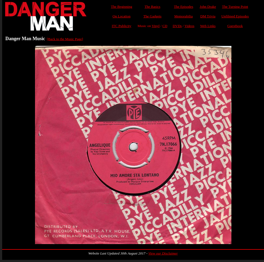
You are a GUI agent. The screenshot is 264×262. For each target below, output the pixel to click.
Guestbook (235, 26)
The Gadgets (152, 16)
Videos (189, 26)
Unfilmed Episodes (235, 16)
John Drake (208, 7)
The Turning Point (235, 7)
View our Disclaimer (163, 253)
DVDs (177, 26)
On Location (121, 16)
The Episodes (183, 7)
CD (165, 26)
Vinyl (156, 26)
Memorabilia (183, 16)
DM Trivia (208, 16)
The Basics (152, 7)
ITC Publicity (121, 26)
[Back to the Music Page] (65, 39)
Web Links (208, 26)
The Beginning (121, 7)
